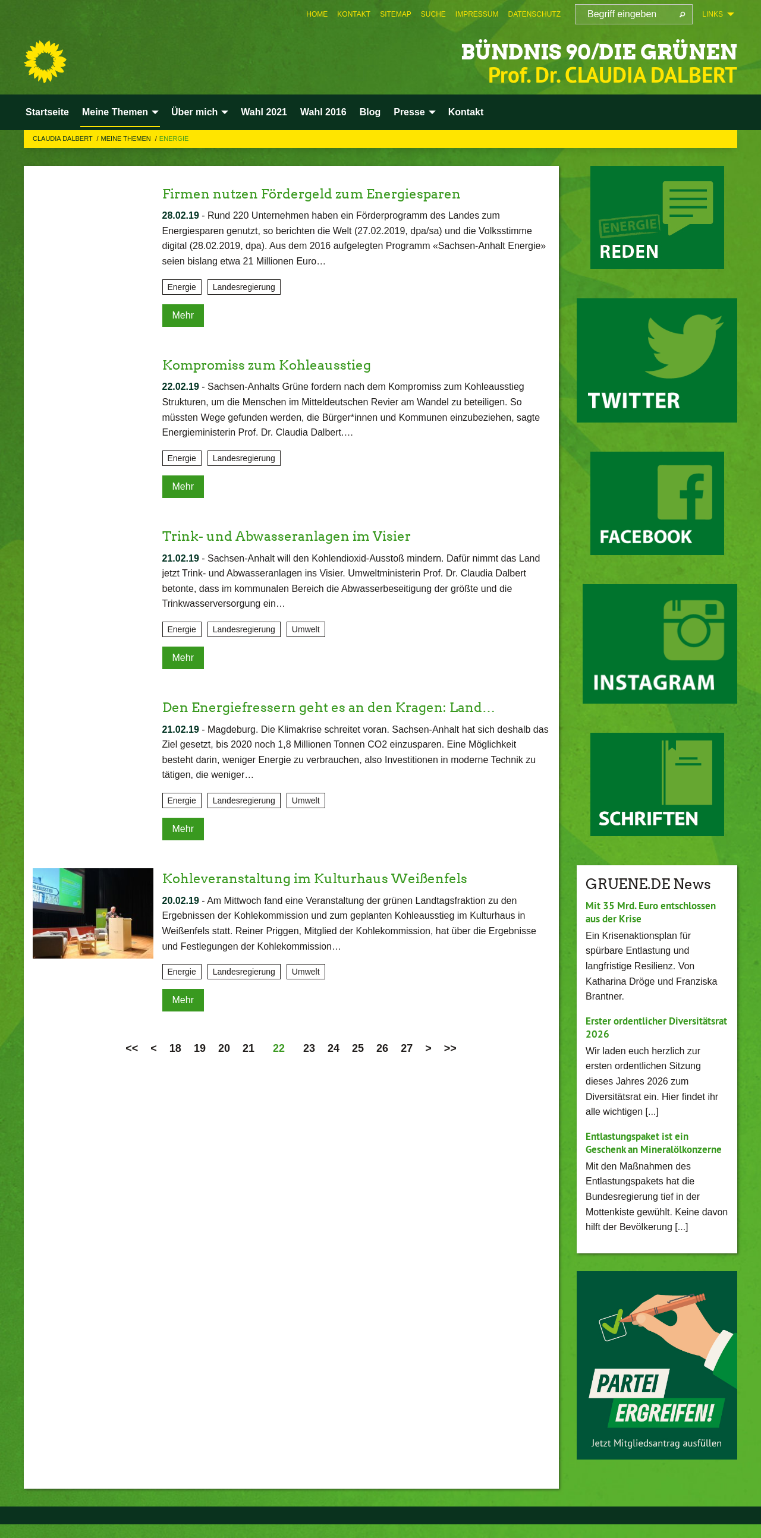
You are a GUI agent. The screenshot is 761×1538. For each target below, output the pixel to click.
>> (450, 1048)
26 (382, 1048)
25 (358, 1048)
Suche (433, 14)
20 (224, 1048)
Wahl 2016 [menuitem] (323, 112)
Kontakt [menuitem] (466, 112)
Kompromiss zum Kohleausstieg (275, 364)
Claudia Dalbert (64, 138)
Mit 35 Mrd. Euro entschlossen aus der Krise (655, 912)
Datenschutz (534, 14)
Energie (174, 138)
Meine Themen (127, 138)
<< (131, 1048)
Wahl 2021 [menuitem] (264, 112)
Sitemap (395, 14)
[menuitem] (317, 14)
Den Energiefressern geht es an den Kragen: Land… (341, 707)
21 (248, 1048)
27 (407, 1048)
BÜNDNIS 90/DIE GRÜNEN (564, 50)
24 (333, 1048)
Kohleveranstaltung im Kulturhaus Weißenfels (327, 878)
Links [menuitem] (712, 14)
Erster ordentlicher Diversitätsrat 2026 (630, 1027)
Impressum (477, 14)
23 (309, 1048)
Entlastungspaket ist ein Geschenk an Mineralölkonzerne (641, 1149)
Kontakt (353, 14)
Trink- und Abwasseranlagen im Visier (297, 535)
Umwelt (306, 629)
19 (200, 1048)
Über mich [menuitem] (194, 112)
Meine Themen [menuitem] (115, 112)
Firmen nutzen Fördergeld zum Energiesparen (324, 193)
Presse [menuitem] (409, 112)
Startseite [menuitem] (47, 112)
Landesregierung (244, 287)
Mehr (183, 315)
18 (175, 1048)
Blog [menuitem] (370, 112)
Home (317, 14)
